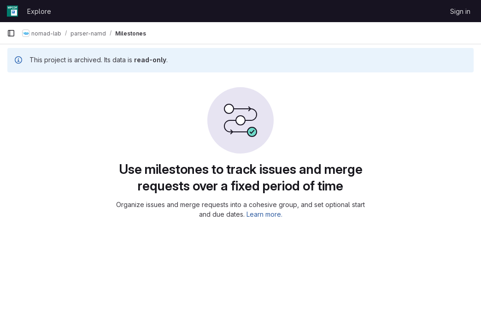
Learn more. (264, 214)
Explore (39, 11)
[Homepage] (12, 11)
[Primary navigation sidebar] (11, 33)
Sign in (460, 11)
